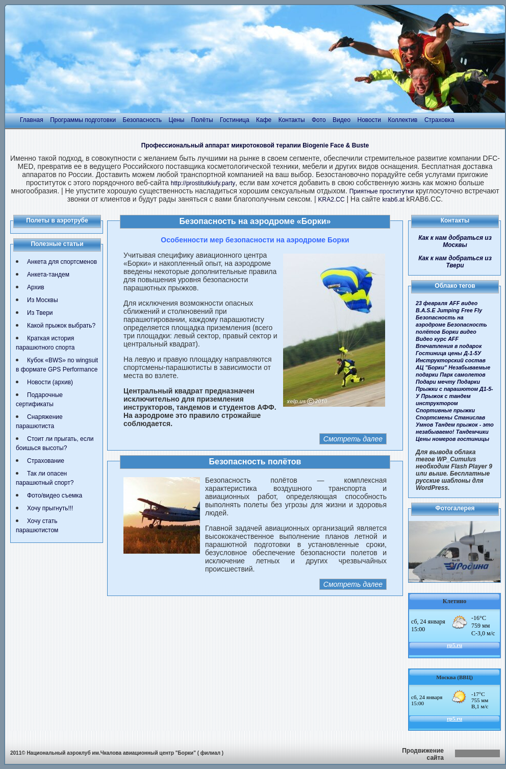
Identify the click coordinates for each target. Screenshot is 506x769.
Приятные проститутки (381, 191)
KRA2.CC (331, 199)
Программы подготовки (83, 119)
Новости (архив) (50, 382)
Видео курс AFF (437, 339)
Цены (177, 119)
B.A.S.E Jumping (438, 310)
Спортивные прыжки (445, 410)
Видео (341, 119)
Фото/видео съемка (54, 495)
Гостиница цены (439, 353)
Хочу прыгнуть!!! (50, 508)
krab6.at (393, 199)
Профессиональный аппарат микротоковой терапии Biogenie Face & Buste (255, 145)
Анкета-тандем (48, 274)
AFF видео (463, 303)
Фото (319, 119)
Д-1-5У (472, 353)
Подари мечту (436, 382)
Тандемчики (472, 432)
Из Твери (40, 312)
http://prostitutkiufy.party (203, 183)
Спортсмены (434, 417)
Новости (369, 119)
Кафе (263, 119)
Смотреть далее (353, 439)
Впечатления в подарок (449, 346)
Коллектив (402, 119)
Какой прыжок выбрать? (61, 325)
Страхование (45, 460)
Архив (35, 287)
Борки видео (459, 332)
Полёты (202, 119)
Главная (31, 119)
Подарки (468, 382)
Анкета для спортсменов (62, 261)
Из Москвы (42, 300)
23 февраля (431, 303)
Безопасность (142, 119)
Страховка (439, 119)
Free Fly (471, 310)
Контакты (292, 119)
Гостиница (234, 119)
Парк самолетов (462, 374)
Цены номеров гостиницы (452, 439)
